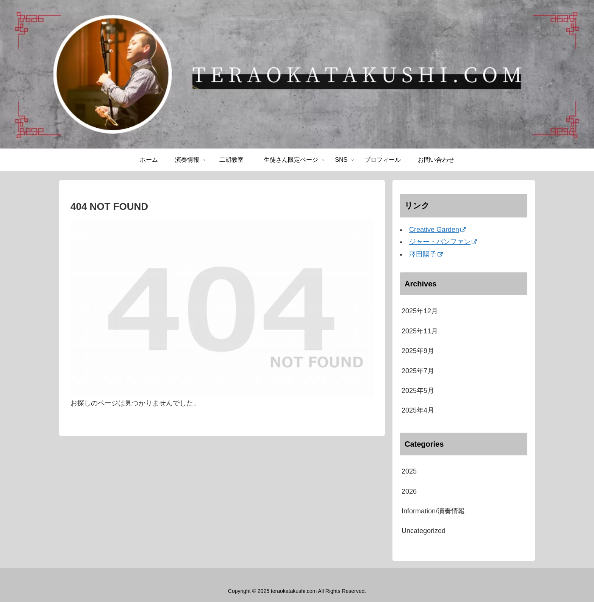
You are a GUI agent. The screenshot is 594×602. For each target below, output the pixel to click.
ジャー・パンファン (443, 241)
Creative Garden (437, 229)
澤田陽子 (426, 254)
